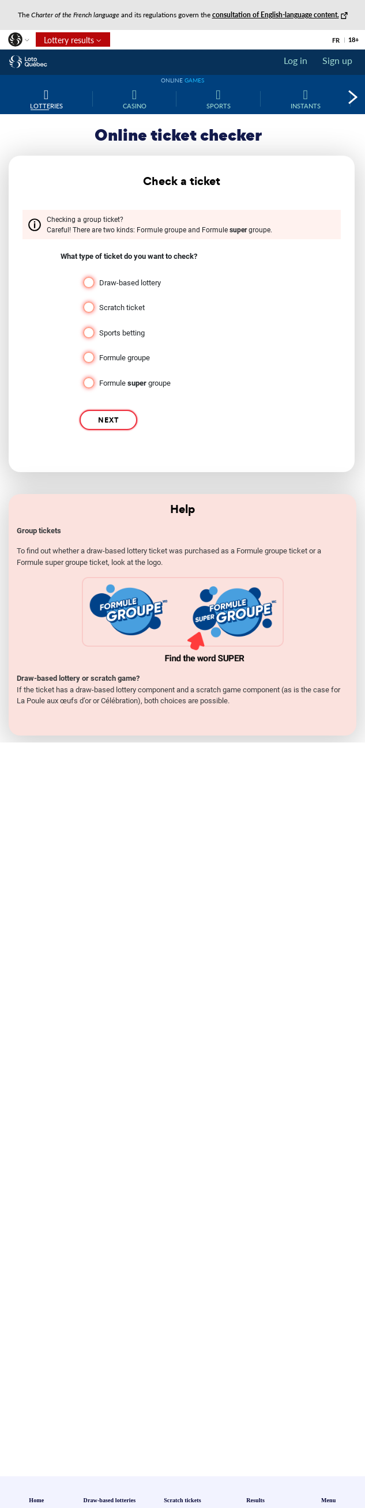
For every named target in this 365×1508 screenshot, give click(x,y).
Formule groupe (124, 357)
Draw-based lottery (130, 282)
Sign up (337, 60)
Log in (295, 60)
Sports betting (122, 333)
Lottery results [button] (65, 41)
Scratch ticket (122, 307)
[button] (18, 42)
